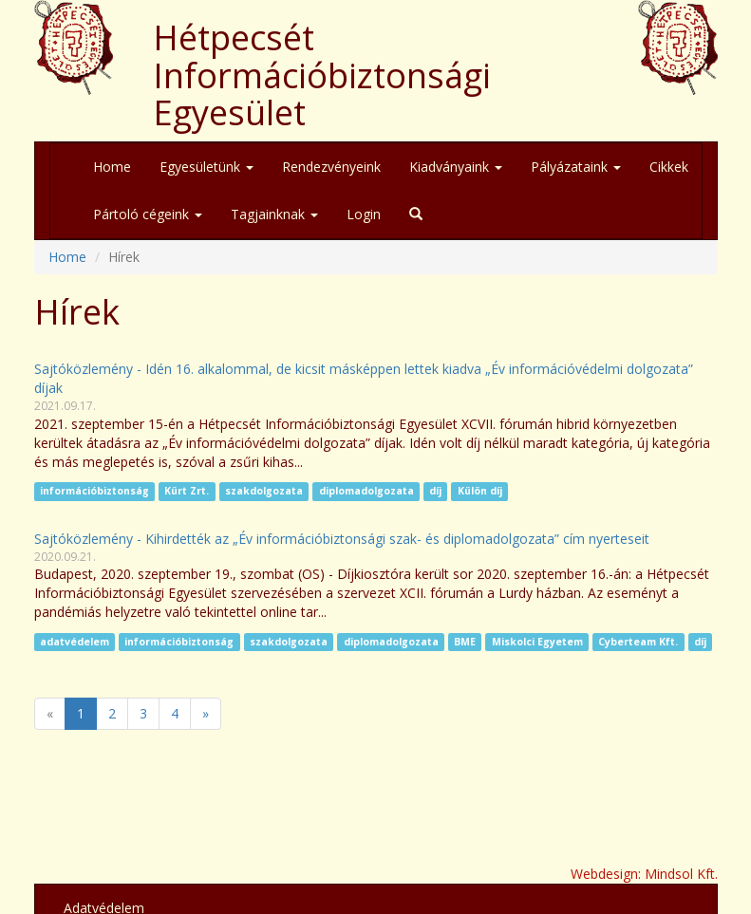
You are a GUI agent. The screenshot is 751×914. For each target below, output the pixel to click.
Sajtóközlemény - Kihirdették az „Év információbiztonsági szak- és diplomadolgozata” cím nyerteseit (341, 539)
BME (465, 641)
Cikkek (668, 167)
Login (364, 214)
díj (435, 491)
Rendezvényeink (331, 167)
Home (112, 167)
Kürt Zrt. (186, 491)
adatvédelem (74, 641)
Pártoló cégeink (147, 214)
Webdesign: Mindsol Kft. (644, 874)
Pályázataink (576, 167)
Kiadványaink (455, 167)
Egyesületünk (206, 167)
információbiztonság (94, 491)
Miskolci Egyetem (537, 641)
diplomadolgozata (366, 491)
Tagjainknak (274, 214)
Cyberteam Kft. (638, 641)
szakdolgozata (264, 491)
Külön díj (480, 491)
